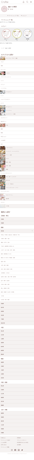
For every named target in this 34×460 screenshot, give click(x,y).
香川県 (2, 401)
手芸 (4, 125)
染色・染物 (5, 166)
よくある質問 (3, 442)
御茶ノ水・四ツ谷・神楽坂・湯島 (8, 257)
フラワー (5, 73)
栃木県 (2, 307)
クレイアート (6, 110)
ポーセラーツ (6, 107)
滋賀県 (2, 362)
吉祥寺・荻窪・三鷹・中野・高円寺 (8, 276)
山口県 (2, 393)
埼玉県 (2, 315)
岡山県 (2, 385)
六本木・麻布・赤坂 (5, 284)
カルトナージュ (6, 195)
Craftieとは (3, 437)
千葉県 (2, 319)
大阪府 (2, 370)
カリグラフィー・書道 (7, 114)
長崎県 (2, 417)
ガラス (4, 158)
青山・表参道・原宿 (5, 288)
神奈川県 (3, 323)
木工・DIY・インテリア (8, 177)
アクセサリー (6, 92)
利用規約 (19, 437)
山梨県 (2, 338)
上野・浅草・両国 (4, 265)
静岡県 (2, 350)
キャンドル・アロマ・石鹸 (8, 58)
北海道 (2, 219)
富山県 (2, 331)
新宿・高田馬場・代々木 (6, 253)
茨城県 (2, 303)
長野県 (2, 342)
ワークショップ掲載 (5, 447)
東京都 (2, 231)
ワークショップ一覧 (13, 15)
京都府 (2, 366)
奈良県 (2, 377)
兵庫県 (2, 374)
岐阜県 (2, 346)
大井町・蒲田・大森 (5, 238)
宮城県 (2, 223)
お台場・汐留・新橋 (5, 299)
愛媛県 (2, 405)
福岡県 (2, 413)
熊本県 (2, 421)
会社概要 (19, 444)
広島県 (2, 389)
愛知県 (2, 354)
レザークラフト (6, 148)
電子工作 (5, 180)
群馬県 (2, 311)
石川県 (2, 334)
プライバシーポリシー (21, 440)
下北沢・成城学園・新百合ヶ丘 (7, 246)
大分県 (2, 424)
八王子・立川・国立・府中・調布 (8, 250)
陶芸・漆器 (5, 162)
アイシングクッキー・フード (9, 187)
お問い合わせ (3, 444)
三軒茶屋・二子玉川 (5, 273)
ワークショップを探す (5, 440)
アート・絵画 (6, 155)
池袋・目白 (3, 261)
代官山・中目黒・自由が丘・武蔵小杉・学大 (10, 234)
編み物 (4, 198)
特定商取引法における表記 (22, 442)
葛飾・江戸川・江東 (5, 242)
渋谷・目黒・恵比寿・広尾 (6, 269)
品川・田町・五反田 (5, 280)
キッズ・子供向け (7, 184)
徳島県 (2, 397)
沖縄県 (2, 432)
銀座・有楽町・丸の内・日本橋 (7, 292)
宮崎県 (2, 428)
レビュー (24, 15)
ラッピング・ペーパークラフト (9, 151)
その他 (4, 206)
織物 (4, 169)
